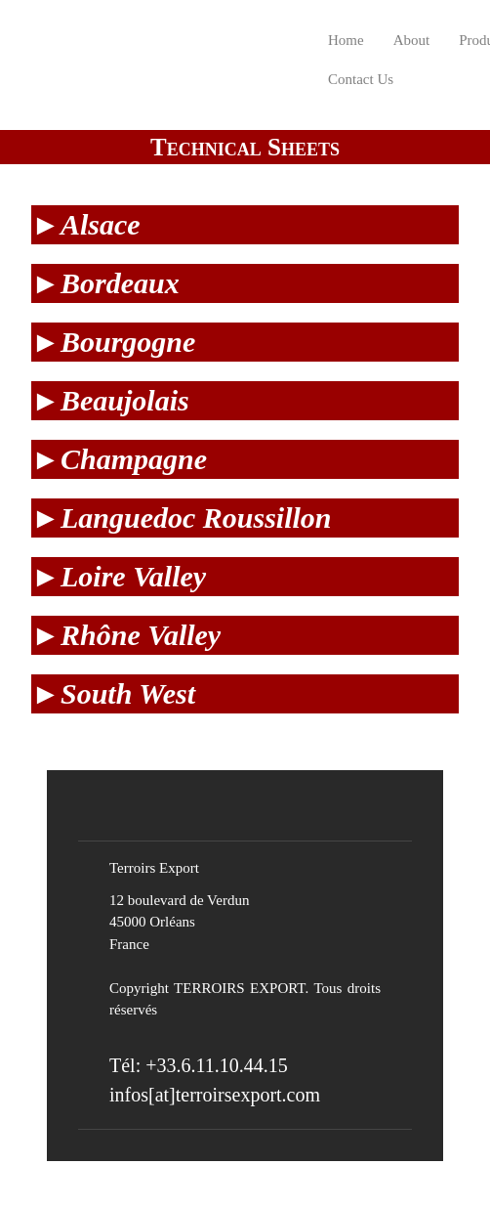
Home (346, 40)
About (411, 40)
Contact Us (360, 79)
